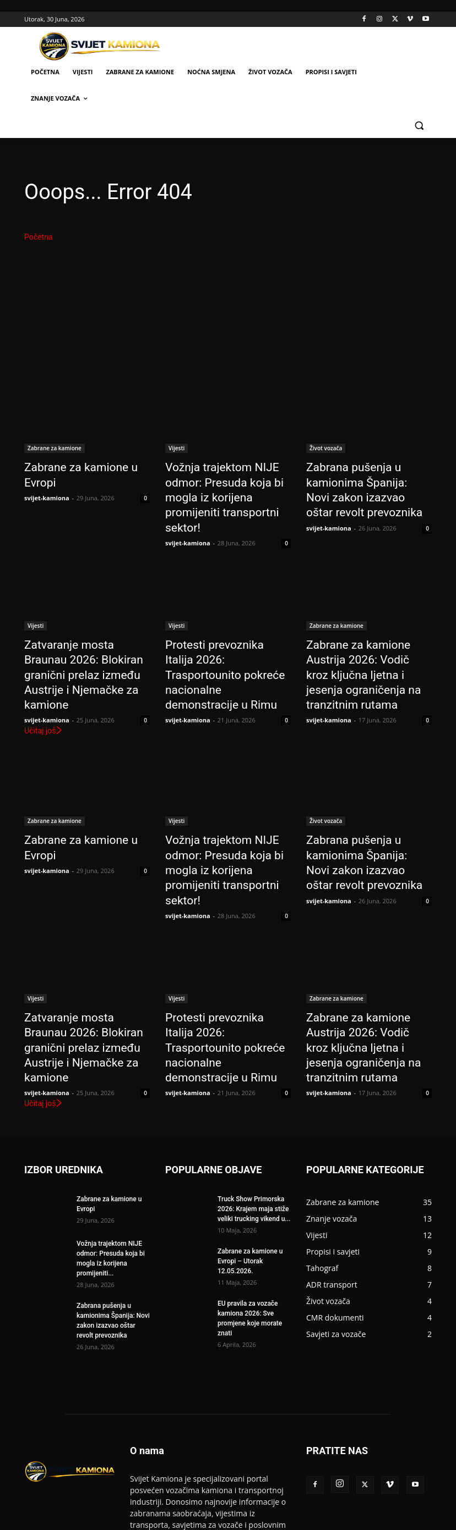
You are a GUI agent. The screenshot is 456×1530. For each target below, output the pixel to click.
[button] (419, 125)
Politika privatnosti (376, 1520)
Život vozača (326, 448)
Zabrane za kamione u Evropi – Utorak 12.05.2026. (250, 1155)
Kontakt (327, 1520)
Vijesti (176, 448)
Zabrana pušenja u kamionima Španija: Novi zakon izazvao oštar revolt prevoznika (369, 478)
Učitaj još (43, 677)
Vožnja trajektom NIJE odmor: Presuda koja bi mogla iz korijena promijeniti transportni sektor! (227, 484)
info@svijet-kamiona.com (240, 1477)
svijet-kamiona (46, 480)
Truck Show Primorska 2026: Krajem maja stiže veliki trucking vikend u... (254, 1103)
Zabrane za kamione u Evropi (84, 466)
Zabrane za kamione (55, 448)
